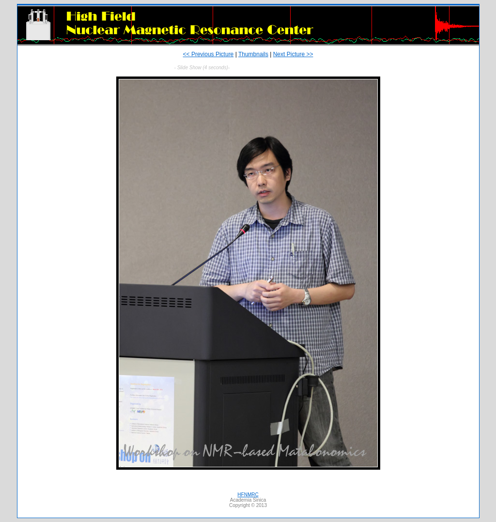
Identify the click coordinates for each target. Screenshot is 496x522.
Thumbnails (253, 54)
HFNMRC (247, 494)
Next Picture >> (293, 54)
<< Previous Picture (208, 54)
